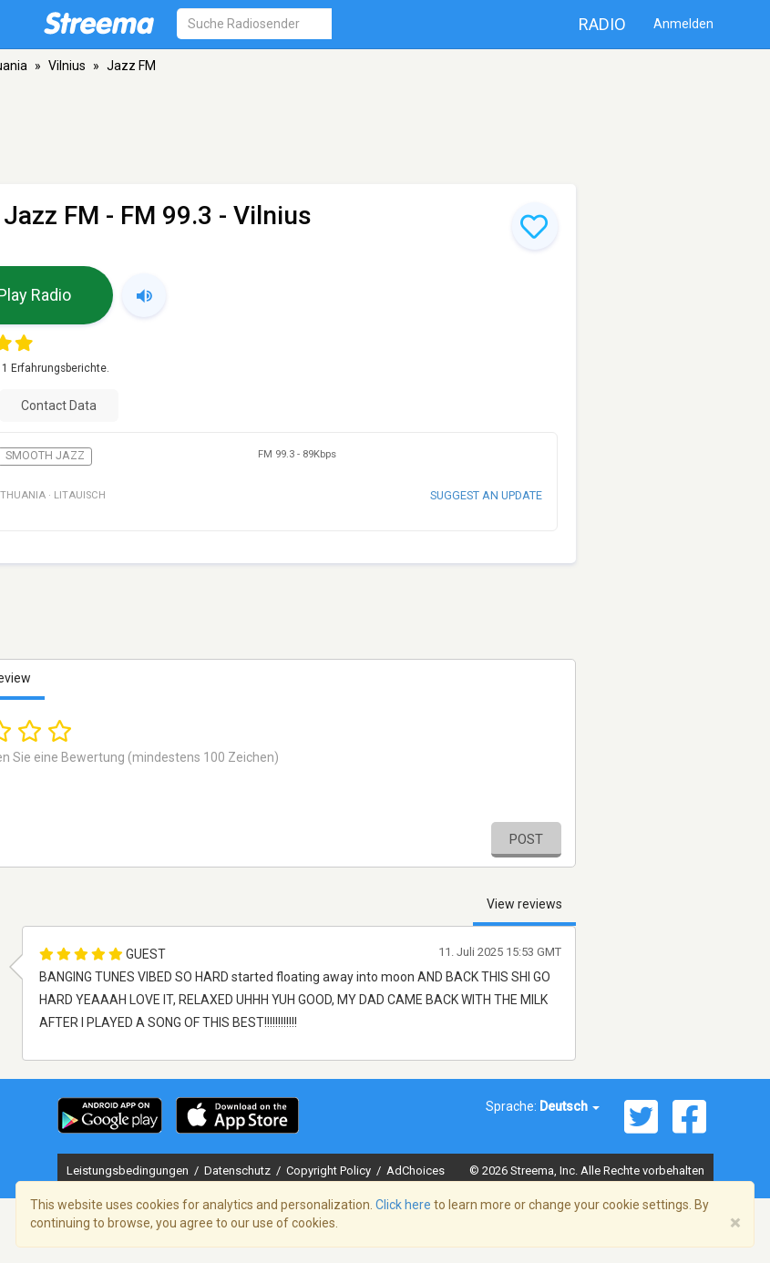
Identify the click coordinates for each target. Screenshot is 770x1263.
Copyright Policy (330, 1170)
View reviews (524, 904)
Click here (403, 1204)
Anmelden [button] (683, 23)
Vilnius (67, 65)
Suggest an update (486, 495)
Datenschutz (238, 1170)
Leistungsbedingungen (129, 1170)
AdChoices (415, 1170)
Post (526, 839)
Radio (602, 24)
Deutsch (569, 1106)
